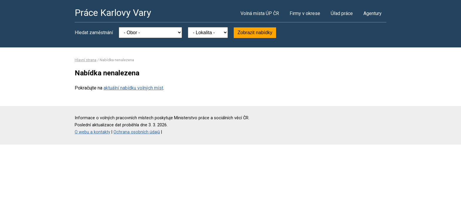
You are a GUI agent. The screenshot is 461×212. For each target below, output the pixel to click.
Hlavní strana (85, 60)
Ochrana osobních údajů (136, 132)
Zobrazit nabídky (255, 32)
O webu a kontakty (92, 132)
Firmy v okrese (305, 13)
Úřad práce (342, 13)
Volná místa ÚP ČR (259, 13)
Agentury (372, 13)
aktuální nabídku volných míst (133, 88)
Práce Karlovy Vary (113, 12)
